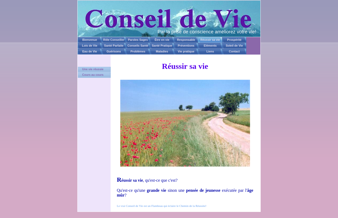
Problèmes (137, 51)
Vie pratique (186, 51)
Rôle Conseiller (113, 39)
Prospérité (234, 39)
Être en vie (162, 39)
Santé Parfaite (113, 45)
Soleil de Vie (234, 45)
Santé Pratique (162, 45)
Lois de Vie (89, 45)
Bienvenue (89, 39)
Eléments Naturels (210, 46)
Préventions (186, 45)
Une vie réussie (93, 69)
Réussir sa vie (210, 39)
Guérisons (113, 51)
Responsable (186, 39)
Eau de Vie (89, 51)
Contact (234, 51)
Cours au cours (93, 74)
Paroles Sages (138, 39)
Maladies (162, 51)
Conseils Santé (137, 45)
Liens (210, 51)
